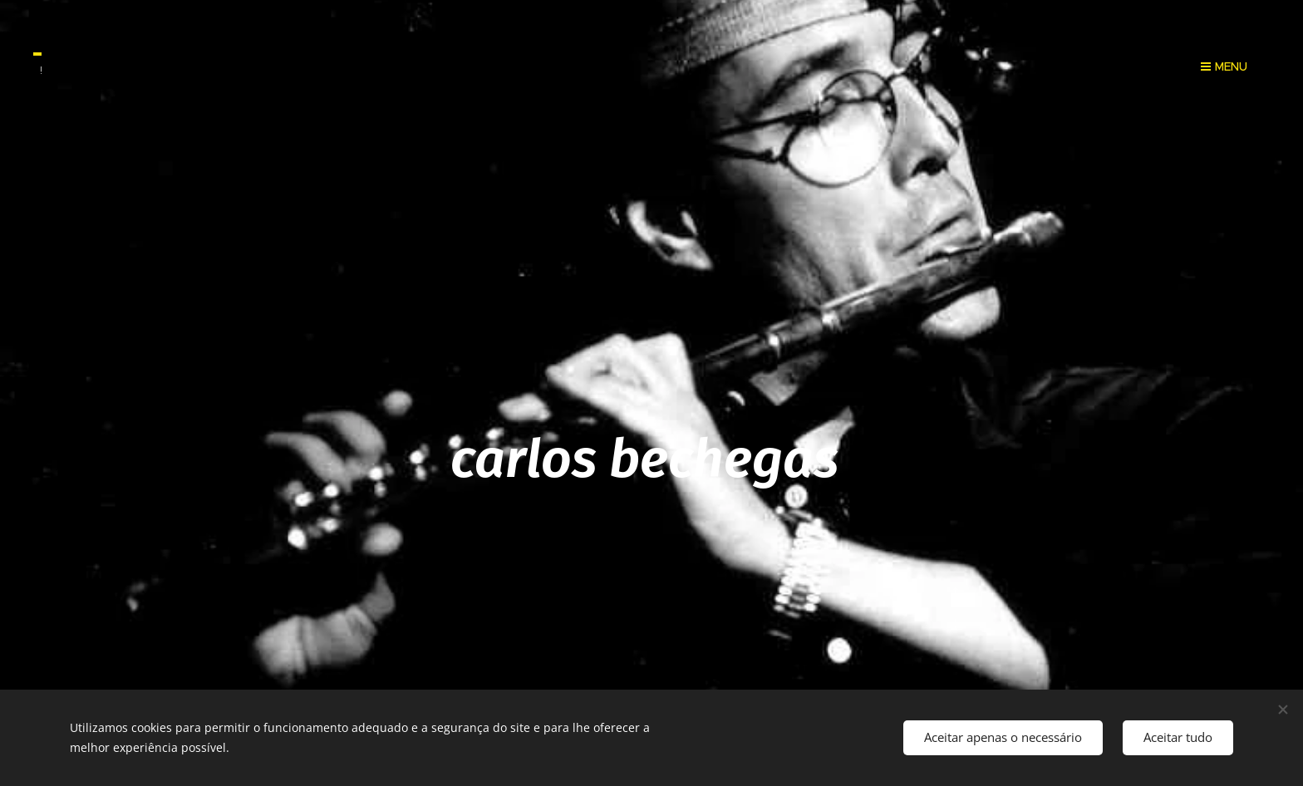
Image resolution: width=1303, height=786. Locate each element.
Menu (1224, 66)
